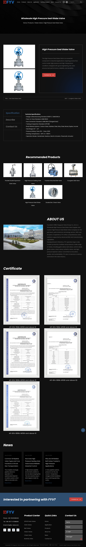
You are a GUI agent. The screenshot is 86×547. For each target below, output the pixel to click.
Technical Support (45, 2)
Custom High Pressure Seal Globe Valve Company (62, 230)
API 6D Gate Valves (30, 521)
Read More (8, 483)
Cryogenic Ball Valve (73, 180)
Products (24, 2)
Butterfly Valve (28, 538)
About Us (29, 2)
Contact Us (58, 2)
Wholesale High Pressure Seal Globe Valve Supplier (62, 227)
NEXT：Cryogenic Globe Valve (73, 98)
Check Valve (28, 535)
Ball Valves (27, 528)
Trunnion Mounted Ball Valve (53, 180)
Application (36, 2)
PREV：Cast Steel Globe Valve (13, 98)
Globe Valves (39, 23)
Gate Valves (28, 525)
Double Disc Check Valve (53, 202)
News (52, 2)
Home (18, 2)
